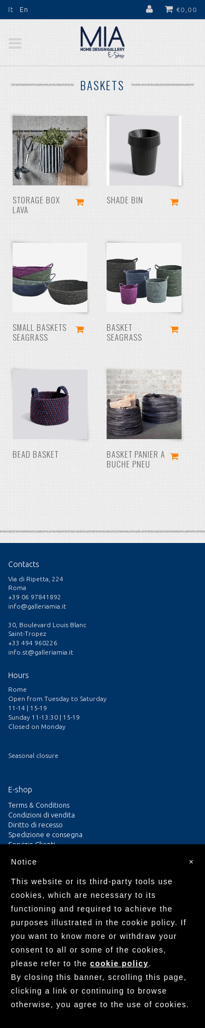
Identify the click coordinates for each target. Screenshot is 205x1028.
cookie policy (119, 963)
